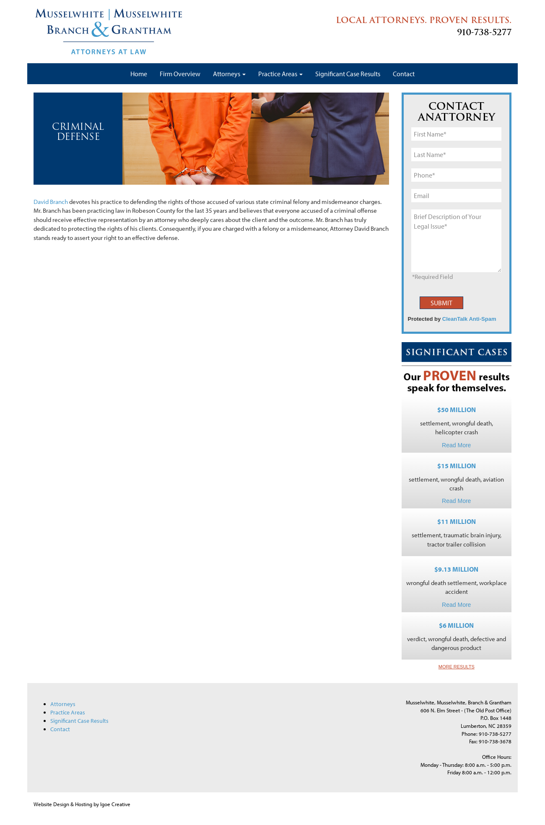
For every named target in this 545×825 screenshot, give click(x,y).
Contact (404, 74)
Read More (456, 445)
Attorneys (229, 74)
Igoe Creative (115, 804)
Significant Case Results (347, 74)
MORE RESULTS (457, 666)
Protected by (452, 319)
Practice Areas (280, 74)
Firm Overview (180, 74)
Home (138, 74)
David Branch (51, 202)
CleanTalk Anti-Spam (469, 319)
